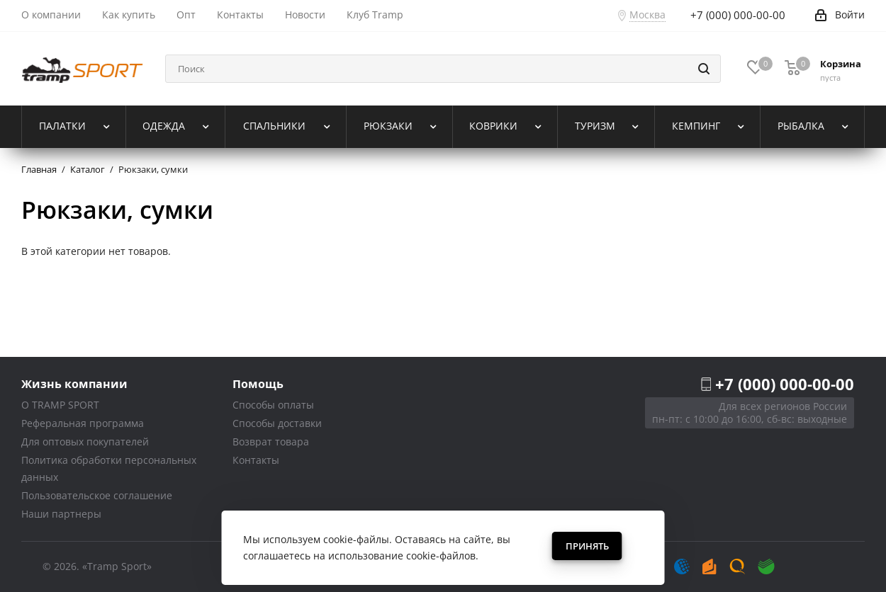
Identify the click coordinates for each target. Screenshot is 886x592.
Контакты (255, 460)
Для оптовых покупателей (85, 441)
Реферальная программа (82, 423)
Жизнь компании (74, 383)
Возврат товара (270, 441)
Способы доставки (277, 423)
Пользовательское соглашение (96, 495)
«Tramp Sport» (117, 566)
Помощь (258, 383)
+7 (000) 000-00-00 (784, 383)
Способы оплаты (273, 404)
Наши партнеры (61, 513)
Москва (647, 14)
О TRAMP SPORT (60, 404)
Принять (587, 546)
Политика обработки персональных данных (108, 468)
